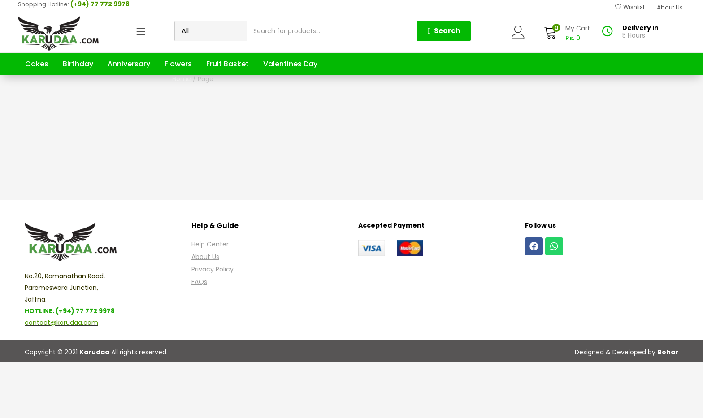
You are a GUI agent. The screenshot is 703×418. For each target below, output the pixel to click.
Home (340, 106)
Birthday (78, 64)
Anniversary (129, 64)
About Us (205, 312)
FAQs (199, 337)
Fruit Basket (227, 64)
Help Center (210, 299)
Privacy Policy (212, 324)
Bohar (667, 407)
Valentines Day (290, 64)
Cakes (36, 64)
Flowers (178, 64)
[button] (566, 33)
